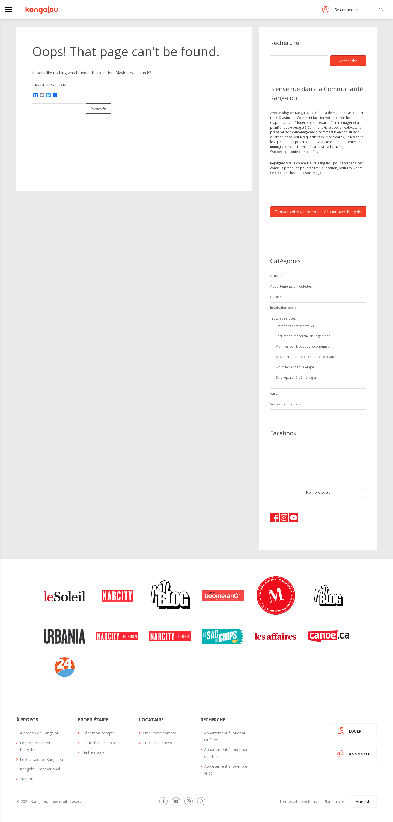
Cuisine (276, 297)
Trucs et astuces (283, 318)
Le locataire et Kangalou (41, 759)
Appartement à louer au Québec (225, 736)
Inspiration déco (283, 307)
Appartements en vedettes (291, 286)
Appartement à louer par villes (226, 770)
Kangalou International (40, 769)
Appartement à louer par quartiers (226, 753)
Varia (274, 393)
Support (27, 778)
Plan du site (334, 801)
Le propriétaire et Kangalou (35, 746)
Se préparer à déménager (296, 377)
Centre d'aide (93, 752)
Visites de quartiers (285, 404)
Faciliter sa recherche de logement (303, 336)
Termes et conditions (298, 801)
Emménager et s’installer (295, 326)
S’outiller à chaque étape (295, 367)
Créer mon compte (98, 733)
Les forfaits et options (101, 742)
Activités (276, 275)
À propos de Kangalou (39, 733)
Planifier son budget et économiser (303, 346)
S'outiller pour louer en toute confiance (306, 356)
